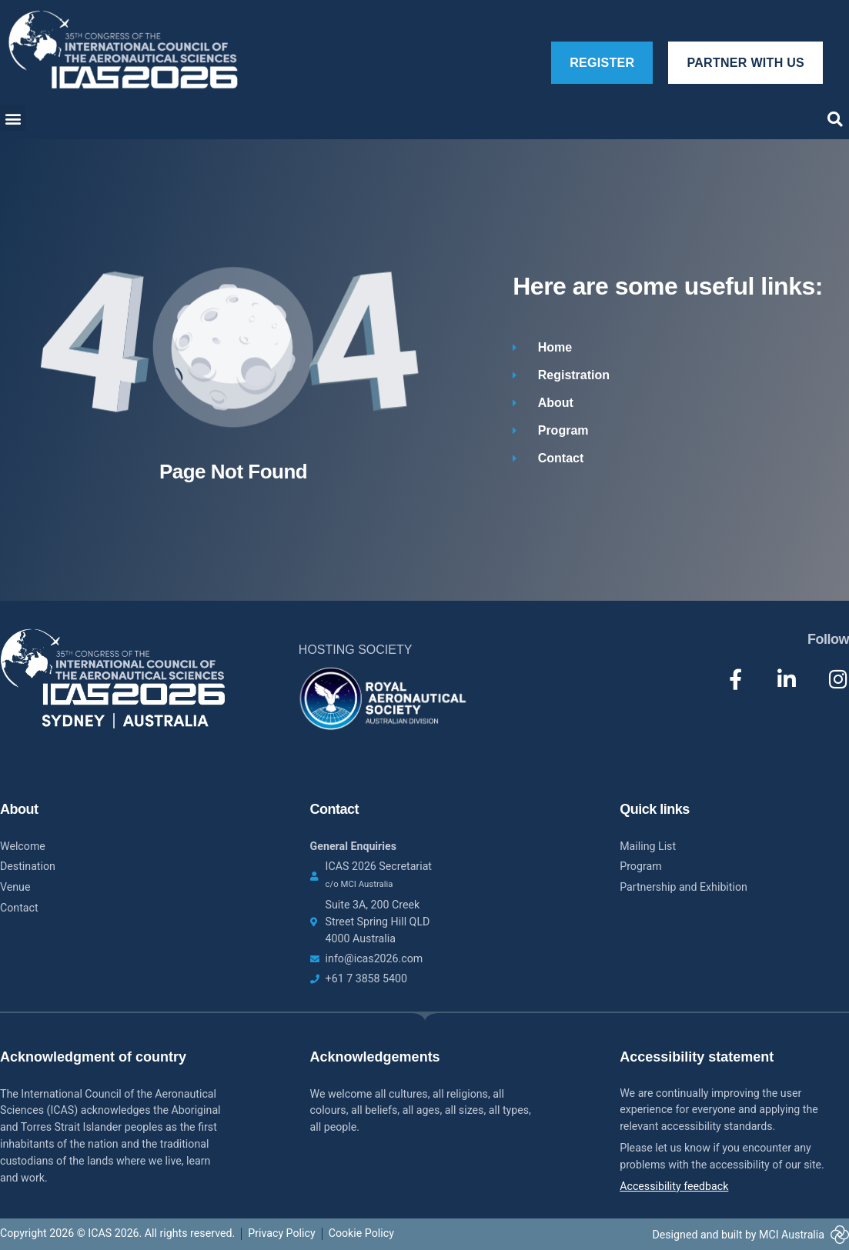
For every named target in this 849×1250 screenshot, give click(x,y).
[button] (12, 118)
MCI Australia (791, 1234)
